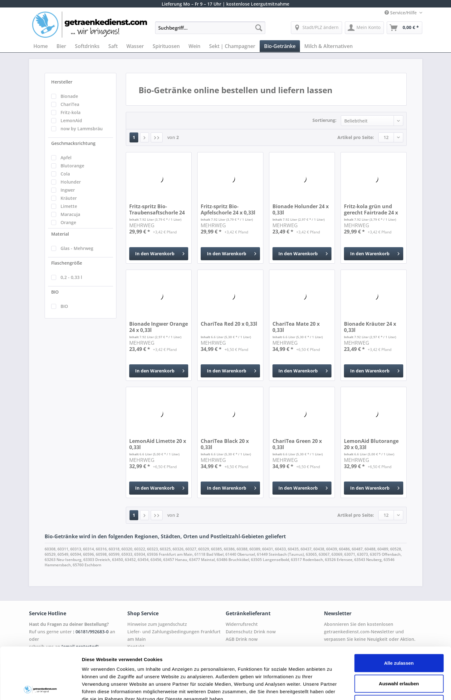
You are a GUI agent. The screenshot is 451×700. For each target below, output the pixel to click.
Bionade (69, 96)
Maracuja (70, 214)
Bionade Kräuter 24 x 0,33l (370, 327)
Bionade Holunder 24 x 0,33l (300, 209)
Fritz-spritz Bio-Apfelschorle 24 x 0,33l (228, 209)
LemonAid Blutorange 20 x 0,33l (371, 444)
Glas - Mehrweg (77, 248)
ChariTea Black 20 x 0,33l (225, 444)
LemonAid (71, 120)
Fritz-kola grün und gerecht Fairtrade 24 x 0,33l (371, 209)
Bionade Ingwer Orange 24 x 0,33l (158, 327)
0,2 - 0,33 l (71, 277)
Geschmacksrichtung (73, 143)
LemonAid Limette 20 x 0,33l (157, 444)
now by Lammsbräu (82, 129)
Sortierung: (324, 120)
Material (60, 234)
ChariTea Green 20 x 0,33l (297, 444)
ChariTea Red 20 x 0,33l (229, 324)
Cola (65, 174)
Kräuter (69, 198)
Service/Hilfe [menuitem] (401, 13)
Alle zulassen (399, 611)
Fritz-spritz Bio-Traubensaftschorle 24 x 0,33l (157, 209)
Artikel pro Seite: (355, 137)
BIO (55, 292)
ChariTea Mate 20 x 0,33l (296, 327)
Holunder (71, 182)
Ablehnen (398, 652)
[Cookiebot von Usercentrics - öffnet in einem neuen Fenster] (40, 688)
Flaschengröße (66, 263)
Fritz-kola (71, 112)
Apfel (66, 158)
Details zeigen (332, 687)
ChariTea (70, 104)
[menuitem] (210, 31)
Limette (69, 206)
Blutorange (72, 166)
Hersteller (61, 82)
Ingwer (68, 190)
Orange (68, 222)
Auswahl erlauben (399, 632)
